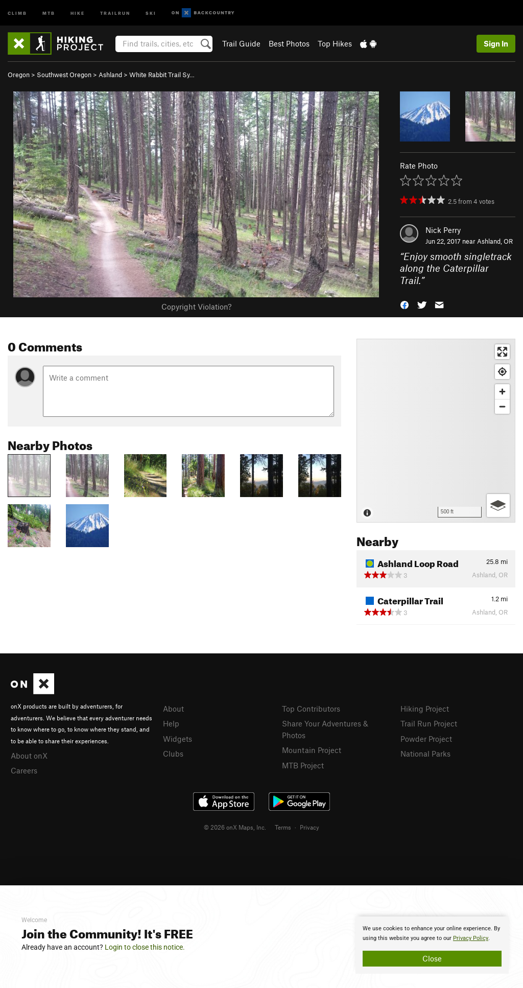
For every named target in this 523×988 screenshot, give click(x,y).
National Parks (425, 753)
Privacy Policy (470, 938)
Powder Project (426, 738)
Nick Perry (443, 229)
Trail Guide (241, 43)
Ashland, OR (495, 241)
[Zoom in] (502, 391)
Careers (24, 770)
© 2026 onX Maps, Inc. (235, 827)
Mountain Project (311, 750)
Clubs (173, 753)
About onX (29, 755)
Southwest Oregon (64, 74)
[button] (404, 304)
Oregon (19, 74)
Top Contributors (311, 708)
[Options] (498, 505)
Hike (77, 12)
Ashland (110, 74)
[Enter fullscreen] (502, 351)
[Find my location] (502, 371)
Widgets (177, 738)
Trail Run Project (428, 723)
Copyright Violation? (196, 306)
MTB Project (303, 765)
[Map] (436, 430)
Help (171, 723)
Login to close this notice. (145, 947)
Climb (17, 12)
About (173, 708)
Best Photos (289, 43)
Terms (283, 827)
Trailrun (115, 12)
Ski (151, 12)
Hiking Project (424, 708)
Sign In (496, 43)
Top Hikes (335, 43)
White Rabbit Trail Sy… (162, 74)
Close (432, 958)
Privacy (309, 827)
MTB (48, 12)
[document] (432, 945)
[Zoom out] (502, 406)
